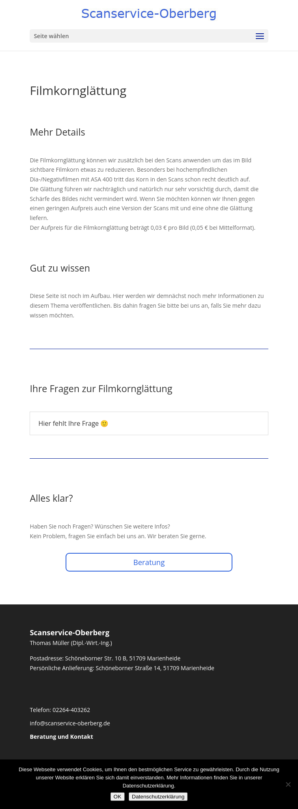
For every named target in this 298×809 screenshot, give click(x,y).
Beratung (148, 562)
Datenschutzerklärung (158, 797)
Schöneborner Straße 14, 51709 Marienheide (155, 668)
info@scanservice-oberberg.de (70, 723)
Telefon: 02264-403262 (60, 710)
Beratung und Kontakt (61, 736)
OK (117, 797)
